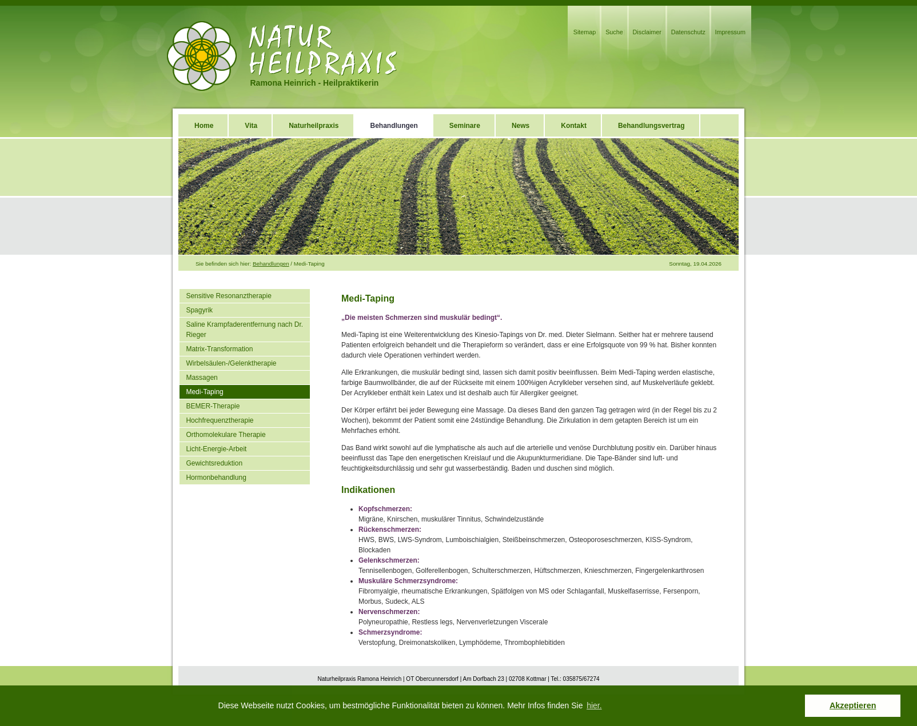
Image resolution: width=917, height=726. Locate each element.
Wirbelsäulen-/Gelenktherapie (231, 363)
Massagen (201, 378)
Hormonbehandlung (216, 478)
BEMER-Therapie (213, 406)
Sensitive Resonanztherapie (228, 296)
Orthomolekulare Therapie (225, 435)
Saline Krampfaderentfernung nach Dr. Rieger (244, 329)
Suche (614, 32)
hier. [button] (594, 705)
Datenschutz (688, 32)
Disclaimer (647, 32)
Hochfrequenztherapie (219, 420)
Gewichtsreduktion (214, 463)
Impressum (730, 32)
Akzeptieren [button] (853, 705)
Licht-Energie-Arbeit (216, 449)
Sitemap (584, 32)
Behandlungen (271, 263)
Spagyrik (199, 310)
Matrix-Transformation (219, 349)
